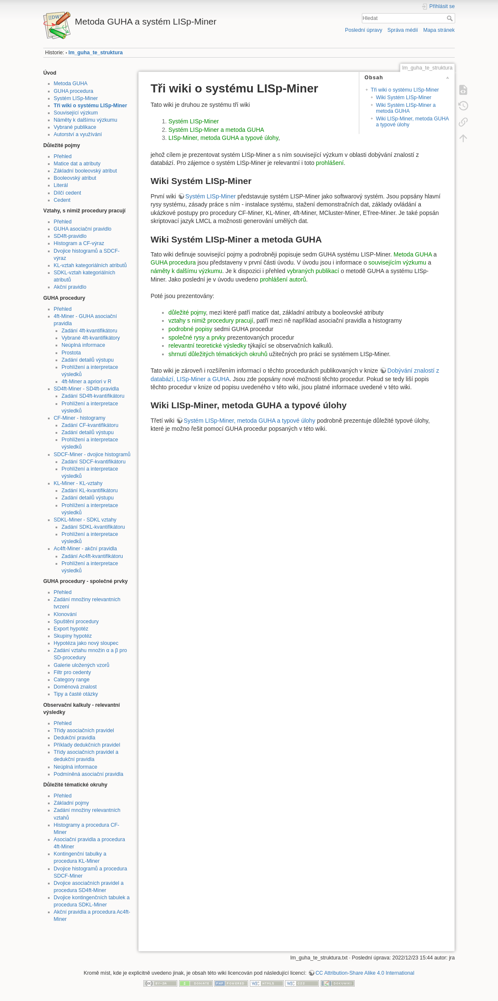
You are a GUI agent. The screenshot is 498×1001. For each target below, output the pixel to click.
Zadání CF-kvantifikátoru (90, 425)
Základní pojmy (71, 803)
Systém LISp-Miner (76, 98)
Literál (61, 185)
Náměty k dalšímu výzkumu (86, 120)
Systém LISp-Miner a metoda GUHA (216, 129)
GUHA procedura (73, 91)
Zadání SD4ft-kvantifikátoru (93, 396)
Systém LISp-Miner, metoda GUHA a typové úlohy (249, 420)
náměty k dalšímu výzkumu (186, 271)
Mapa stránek (439, 30)
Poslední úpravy (363, 30)
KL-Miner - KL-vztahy (78, 483)
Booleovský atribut (75, 178)
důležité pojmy (187, 312)
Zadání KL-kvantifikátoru (90, 491)
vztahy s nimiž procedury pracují (210, 320)
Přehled (63, 156)
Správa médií (402, 30)
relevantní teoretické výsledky (208, 345)
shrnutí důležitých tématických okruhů (217, 354)
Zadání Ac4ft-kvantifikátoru (92, 556)
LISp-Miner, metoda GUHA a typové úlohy (223, 137)
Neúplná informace (83, 345)
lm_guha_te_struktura (95, 53)
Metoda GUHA (71, 83)
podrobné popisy (190, 329)
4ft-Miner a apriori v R (87, 382)
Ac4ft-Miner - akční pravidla (85, 549)
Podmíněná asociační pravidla (88, 774)
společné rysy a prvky (197, 337)
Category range (72, 680)
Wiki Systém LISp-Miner (403, 97)
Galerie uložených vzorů (81, 665)
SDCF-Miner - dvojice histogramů (92, 454)
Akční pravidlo (70, 287)
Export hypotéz (71, 629)
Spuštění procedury (76, 622)
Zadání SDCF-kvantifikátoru (94, 462)
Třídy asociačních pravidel (84, 730)
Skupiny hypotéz (73, 636)
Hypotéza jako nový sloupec (86, 643)
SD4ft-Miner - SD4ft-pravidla (86, 389)
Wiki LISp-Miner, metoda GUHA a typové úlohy (412, 121)
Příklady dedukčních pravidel (87, 745)
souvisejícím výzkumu (397, 262)
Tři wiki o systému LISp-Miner (90, 106)
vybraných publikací (313, 271)
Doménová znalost (75, 687)
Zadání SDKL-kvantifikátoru (93, 527)
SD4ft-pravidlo (70, 236)
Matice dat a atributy (77, 164)
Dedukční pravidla (74, 738)
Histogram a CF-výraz (79, 243)
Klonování (65, 614)
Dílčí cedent (67, 193)
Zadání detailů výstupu (88, 360)
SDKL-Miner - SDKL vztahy (85, 520)
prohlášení (330, 162)
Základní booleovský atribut (85, 171)
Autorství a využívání (78, 134)
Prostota (71, 353)
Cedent (62, 200)
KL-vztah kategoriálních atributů (90, 265)
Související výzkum (76, 113)
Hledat (451, 18)
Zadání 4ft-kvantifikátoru (89, 331)
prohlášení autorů (283, 279)
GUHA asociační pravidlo (83, 229)
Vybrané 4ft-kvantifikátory (91, 338)
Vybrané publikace (75, 127)
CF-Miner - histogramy (80, 418)
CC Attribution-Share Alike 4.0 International (365, 973)
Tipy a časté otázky (76, 694)
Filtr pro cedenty (72, 672)
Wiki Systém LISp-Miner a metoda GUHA (406, 108)
